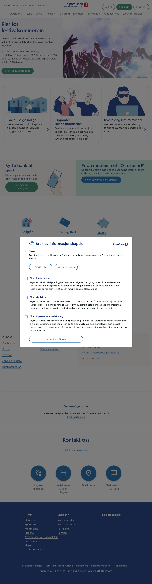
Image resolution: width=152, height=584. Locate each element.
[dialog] (76, 292)
